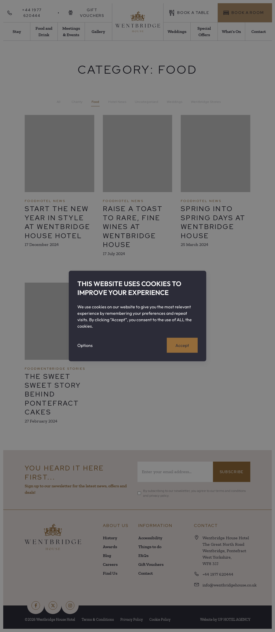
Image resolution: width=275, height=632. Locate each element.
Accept (182, 345)
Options (85, 345)
